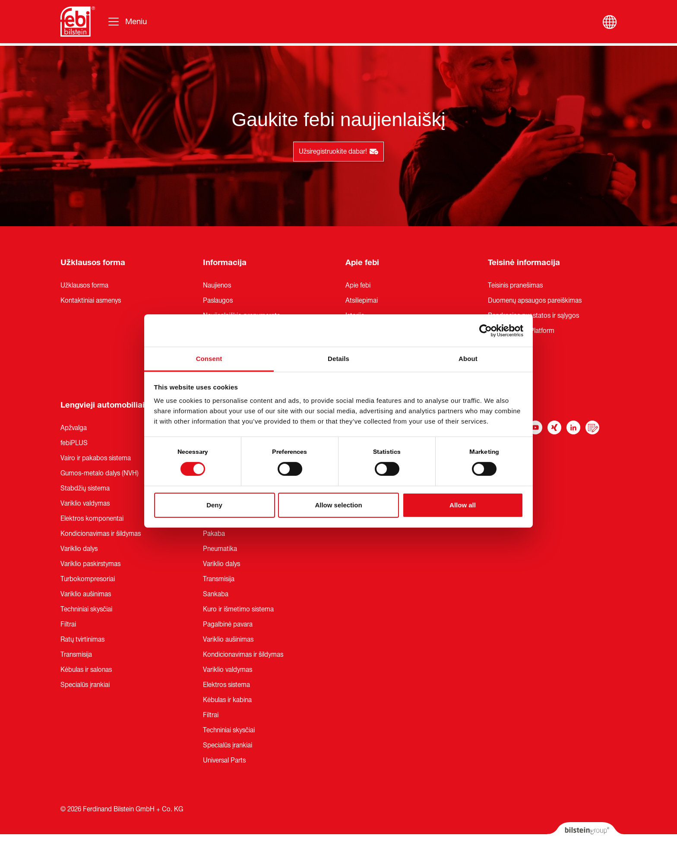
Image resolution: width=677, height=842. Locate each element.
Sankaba (215, 594)
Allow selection (338, 505)
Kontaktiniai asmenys (90, 300)
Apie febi (362, 262)
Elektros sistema (226, 684)
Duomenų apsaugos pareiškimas (535, 300)
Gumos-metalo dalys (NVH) (99, 473)
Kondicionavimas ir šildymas (100, 533)
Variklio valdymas (85, 503)
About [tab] (468, 358)
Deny (214, 505)
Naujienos (217, 285)
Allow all (462, 505)
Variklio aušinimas (85, 594)
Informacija (225, 262)
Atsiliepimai (361, 300)
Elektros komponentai (91, 518)
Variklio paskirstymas (90, 563)
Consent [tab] (209, 358)
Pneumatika (220, 548)
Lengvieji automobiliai (102, 405)
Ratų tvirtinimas (82, 639)
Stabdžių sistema (85, 488)
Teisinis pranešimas (515, 285)
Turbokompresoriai (87, 579)
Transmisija (76, 654)
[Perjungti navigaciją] (127, 21)
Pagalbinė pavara (228, 624)
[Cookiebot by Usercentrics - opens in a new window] (485, 330)
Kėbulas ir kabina (227, 699)
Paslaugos (218, 300)
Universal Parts (224, 760)
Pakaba (214, 533)
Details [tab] (338, 358)
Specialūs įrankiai (85, 684)
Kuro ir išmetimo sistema (238, 609)
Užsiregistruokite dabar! (338, 151)
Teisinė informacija (524, 262)
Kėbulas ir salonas (86, 669)
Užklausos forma (92, 262)
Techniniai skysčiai (86, 609)
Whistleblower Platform (521, 330)
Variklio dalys (79, 548)
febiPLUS (74, 443)
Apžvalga (73, 427)
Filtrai (68, 624)
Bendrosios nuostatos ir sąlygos (533, 315)
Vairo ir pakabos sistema (95, 458)
